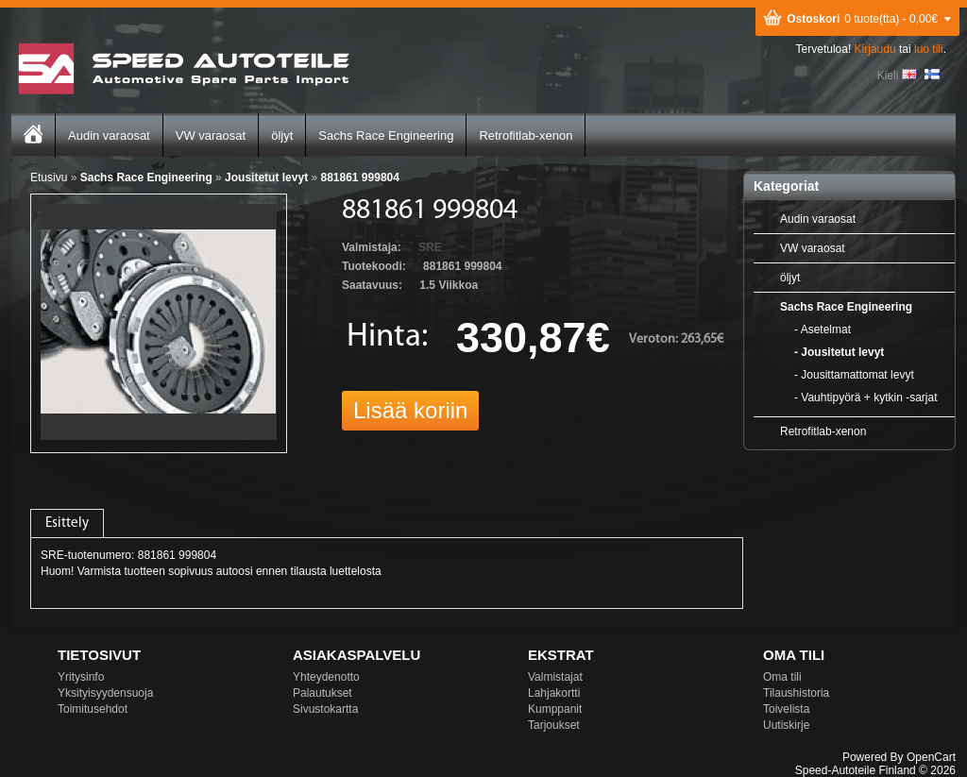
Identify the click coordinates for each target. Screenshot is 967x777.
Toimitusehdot (92, 709)
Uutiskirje (786, 725)
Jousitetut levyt (266, 177)
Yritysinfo (81, 677)
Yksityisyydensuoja (105, 693)
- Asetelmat (822, 329)
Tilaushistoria (796, 693)
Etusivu (48, 177)
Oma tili (782, 677)
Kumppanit (555, 709)
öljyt (282, 135)
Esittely (67, 523)
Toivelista (786, 709)
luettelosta (356, 571)
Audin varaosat (109, 135)
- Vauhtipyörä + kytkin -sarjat (866, 397)
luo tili (928, 49)
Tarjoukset (554, 725)
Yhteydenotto (326, 677)
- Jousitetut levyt (839, 352)
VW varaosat (211, 135)
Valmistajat (555, 677)
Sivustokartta (325, 709)
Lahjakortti (554, 693)
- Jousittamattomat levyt (854, 374)
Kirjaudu (875, 49)
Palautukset (322, 693)
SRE (430, 247)
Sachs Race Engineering (385, 135)
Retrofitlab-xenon (525, 135)
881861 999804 (359, 177)
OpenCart (931, 757)
